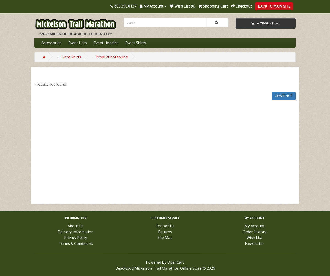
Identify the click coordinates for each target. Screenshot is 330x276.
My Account (254, 225)
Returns (165, 231)
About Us (76, 225)
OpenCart (175, 262)
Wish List (254, 237)
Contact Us (165, 225)
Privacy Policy (75, 237)
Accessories (51, 42)
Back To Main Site (274, 6)
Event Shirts (135, 42)
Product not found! (112, 57)
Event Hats (77, 42)
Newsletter (254, 243)
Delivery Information (76, 231)
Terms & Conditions (76, 243)
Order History (254, 231)
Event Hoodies (106, 42)
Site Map (165, 237)
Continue (284, 96)
